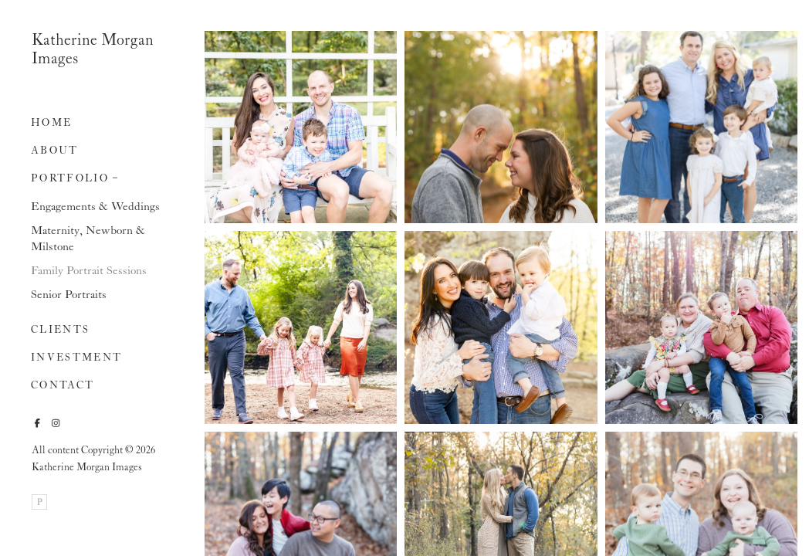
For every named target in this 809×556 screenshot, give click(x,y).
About (55, 151)
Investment (76, 358)
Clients (60, 330)
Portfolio (70, 179)
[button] (115, 176)
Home (51, 123)
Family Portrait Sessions (89, 271)
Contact (62, 386)
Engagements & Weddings (95, 207)
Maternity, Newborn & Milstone (88, 239)
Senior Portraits (69, 295)
